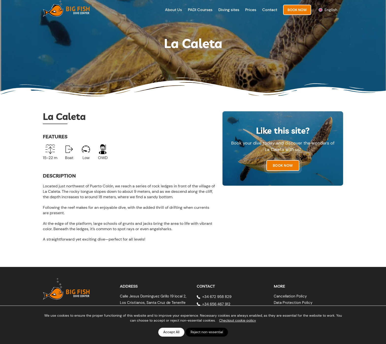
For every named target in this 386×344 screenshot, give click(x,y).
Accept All (171, 332)
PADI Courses (200, 9)
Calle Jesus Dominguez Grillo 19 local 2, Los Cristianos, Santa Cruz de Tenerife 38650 (153, 302)
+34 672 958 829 (216, 296)
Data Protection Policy (293, 302)
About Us (173, 9)
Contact (269, 9)
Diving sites (228, 9)
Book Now (297, 10)
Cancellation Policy (290, 296)
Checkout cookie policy (237, 320)
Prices (250, 9)
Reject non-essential (207, 332)
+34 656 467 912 (216, 304)
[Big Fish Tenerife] (66, 289)
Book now (283, 165)
